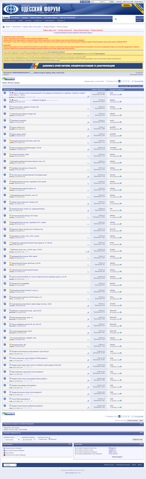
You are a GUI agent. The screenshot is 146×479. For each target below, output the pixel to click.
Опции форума (49, 20)
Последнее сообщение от (118, 89)
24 (104, 249)
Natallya (25, 429)
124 (104, 351)
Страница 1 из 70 (112, 81)
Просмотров (101, 89)
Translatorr (12, 149)
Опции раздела (124, 86)
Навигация (60, 20)
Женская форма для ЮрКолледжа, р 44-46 (26, 148)
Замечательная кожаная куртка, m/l (24, 188)
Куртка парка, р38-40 (19, 134)
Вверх (141, 420)
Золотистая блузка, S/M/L (20, 154)
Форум (6, 17)
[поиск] (124, 19)
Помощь (119, 1)
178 (104, 365)
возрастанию (42, 439)
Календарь (28, 20)
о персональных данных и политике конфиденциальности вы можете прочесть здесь (35, 60)
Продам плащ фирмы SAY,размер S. (24, 385)
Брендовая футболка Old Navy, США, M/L (26, 141)
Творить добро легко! (49, 30)
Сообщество (37, 20)
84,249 (140, 74)
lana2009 (11, 129)
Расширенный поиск (135, 20)
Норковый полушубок (19, 120)
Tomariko (12, 305)
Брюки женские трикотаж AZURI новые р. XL (27, 297)
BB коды (111, 448)
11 (125, 81)
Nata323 (11, 279)
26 (33, 97)
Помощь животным (97, 30)
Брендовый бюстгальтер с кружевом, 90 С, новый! (29, 222)
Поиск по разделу (137, 86)
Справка (20, 20)
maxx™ (16, 429)
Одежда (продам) (49, 27)
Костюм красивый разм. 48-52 (22, 331)
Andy (20, 429)
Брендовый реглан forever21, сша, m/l (25, 195)
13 (104, 229)
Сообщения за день (10, 20)
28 (104, 276)
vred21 (11, 122)
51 (128, 81)
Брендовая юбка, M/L (19, 345)
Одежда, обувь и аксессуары (32, 27)
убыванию (52, 439)
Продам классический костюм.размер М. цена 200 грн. (30, 351)
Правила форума (117, 457)
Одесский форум (69, 473)
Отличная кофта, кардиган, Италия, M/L (25, 107)
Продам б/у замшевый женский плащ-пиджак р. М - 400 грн (32, 243)
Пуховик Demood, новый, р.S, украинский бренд (28, 209)
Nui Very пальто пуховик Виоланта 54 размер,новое (29, 175)
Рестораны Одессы (51, 17)
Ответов (94, 89)
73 (104, 399)
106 (104, 378)
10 (104, 174)
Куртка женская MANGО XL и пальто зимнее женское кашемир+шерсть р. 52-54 (39, 277)
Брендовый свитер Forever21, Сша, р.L (25, 290)
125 (104, 392)
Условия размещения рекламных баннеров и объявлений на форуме (73, 32)
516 (104, 93)
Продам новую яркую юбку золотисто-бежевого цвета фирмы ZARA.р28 (36, 365)
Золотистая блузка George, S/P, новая (25, 216)
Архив (134, 465)
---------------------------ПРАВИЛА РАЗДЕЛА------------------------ (38, 100)
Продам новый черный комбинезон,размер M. (27, 406)
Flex (10, 210)
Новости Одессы (36, 17)
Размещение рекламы (123, 465)
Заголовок (7, 89)
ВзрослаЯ (12, 312)
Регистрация (139, 1)
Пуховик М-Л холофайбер (20, 283)
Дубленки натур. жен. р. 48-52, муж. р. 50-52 (27, 249)
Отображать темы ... (9, 437)
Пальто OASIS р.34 (18, 127)
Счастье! (11, 429)
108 (104, 405)
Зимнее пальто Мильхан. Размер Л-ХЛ (25, 202)
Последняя (139, 81)
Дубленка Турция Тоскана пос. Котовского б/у (27, 229)
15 (104, 147)
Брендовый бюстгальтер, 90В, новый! (24, 256)
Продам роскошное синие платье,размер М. (27, 392)
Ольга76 (11, 231)
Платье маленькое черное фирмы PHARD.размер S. (30, 358)
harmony (11, 176)
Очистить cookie (128, 1)
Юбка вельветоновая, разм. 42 (22, 317)
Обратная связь (109, 465)
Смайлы (111, 450)
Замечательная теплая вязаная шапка (25, 270)
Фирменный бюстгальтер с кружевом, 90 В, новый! (29, 182)
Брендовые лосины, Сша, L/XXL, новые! (25, 236)
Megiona (6, 74)
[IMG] (110, 452)
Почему (11, 252)
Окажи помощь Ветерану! (81, 30)
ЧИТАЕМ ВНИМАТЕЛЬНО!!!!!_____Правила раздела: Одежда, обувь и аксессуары (38, 73)
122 (104, 371)
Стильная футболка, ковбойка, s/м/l (24, 338)
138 (104, 358)
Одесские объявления (67, 17)
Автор (13, 89)
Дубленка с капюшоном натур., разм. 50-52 (26, 311)
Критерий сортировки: (28, 437)
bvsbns (11, 203)
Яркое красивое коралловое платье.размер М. (28, 372)
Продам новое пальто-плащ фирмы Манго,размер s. (30, 379)
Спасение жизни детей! (65, 30)
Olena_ (11, 298)
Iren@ (11, 244)
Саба (10, 354)
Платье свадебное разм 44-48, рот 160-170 (26, 324)
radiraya (11, 108)
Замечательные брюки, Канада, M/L (24, 114)
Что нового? (15, 17)
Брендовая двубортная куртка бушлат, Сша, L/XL (28, 161)
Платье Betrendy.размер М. (21, 399)
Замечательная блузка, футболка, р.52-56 (26, 263)
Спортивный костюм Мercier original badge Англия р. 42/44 (32, 304)
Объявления (16, 27)
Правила (25, 17)
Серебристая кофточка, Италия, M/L (24, 168)
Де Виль (11, 97)
